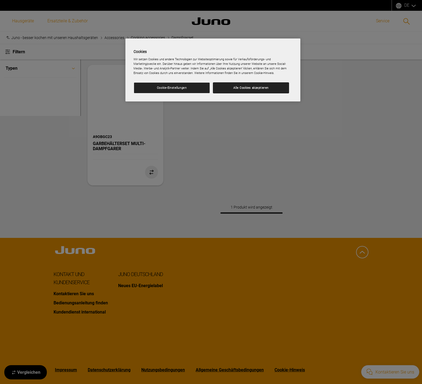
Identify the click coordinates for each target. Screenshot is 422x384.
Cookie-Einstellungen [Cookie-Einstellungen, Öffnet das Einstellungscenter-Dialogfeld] (172, 88)
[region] (212, 70)
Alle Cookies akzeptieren (251, 88)
